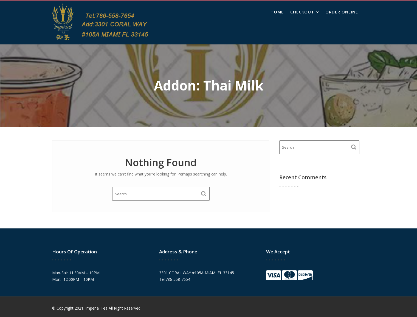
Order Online (341, 12)
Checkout (302, 12)
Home (277, 12)
